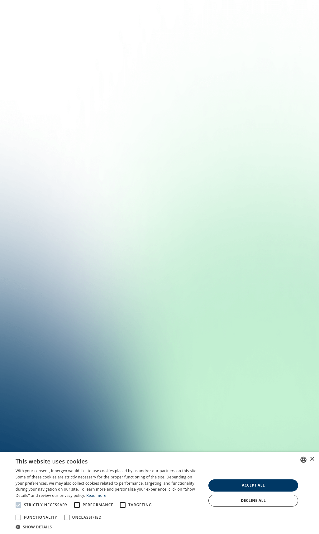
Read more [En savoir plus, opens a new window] (96, 495)
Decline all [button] (253, 500)
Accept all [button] (253, 485)
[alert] (159, 493)
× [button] (312, 459)
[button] (108, 526)
